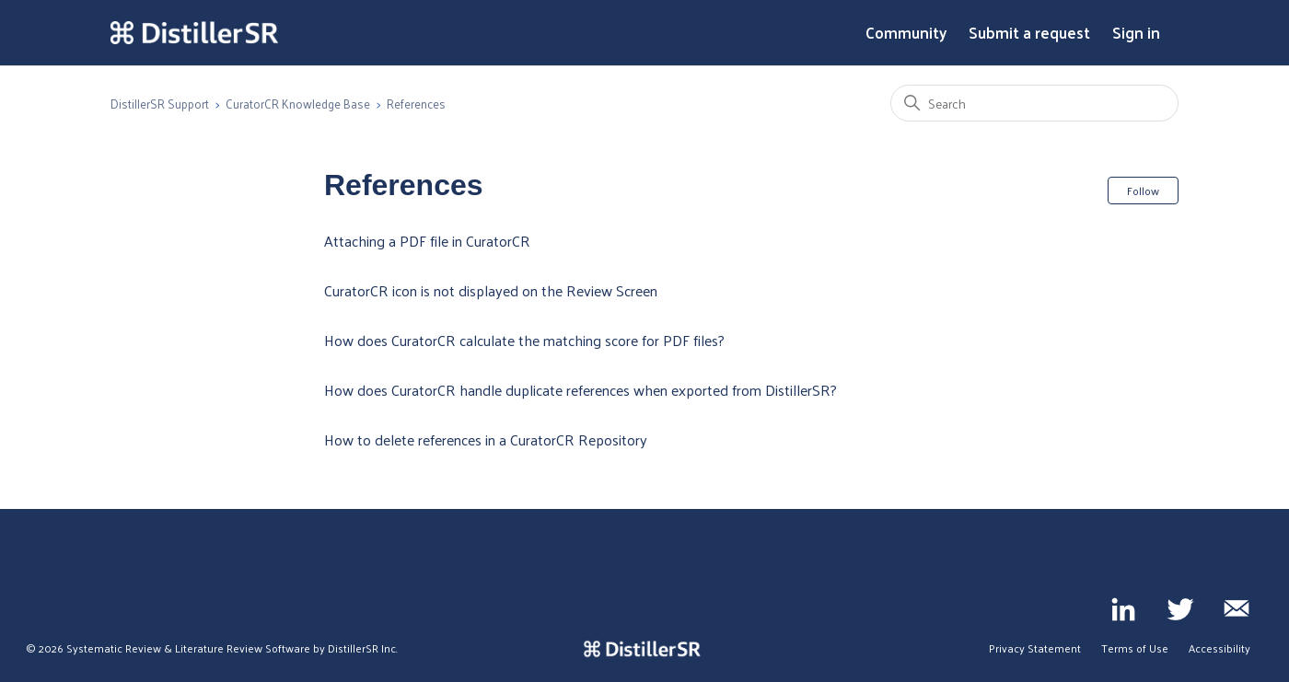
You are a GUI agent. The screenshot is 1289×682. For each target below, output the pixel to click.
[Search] (1034, 103)
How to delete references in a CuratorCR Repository (485, 439)
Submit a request (1029, 33)
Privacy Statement (1035, 648)
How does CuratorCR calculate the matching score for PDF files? (524, 340)
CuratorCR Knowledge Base (298, 103)
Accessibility (1219, 648)
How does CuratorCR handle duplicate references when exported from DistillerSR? (580, 389)
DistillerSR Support (159, 103)
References (416, 103)
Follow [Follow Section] (1143, 190)
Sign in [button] (1136, 33)
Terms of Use (1134, 648)
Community (905, 33)
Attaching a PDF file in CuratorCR (427, 240)
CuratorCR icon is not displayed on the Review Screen (490, 290)
